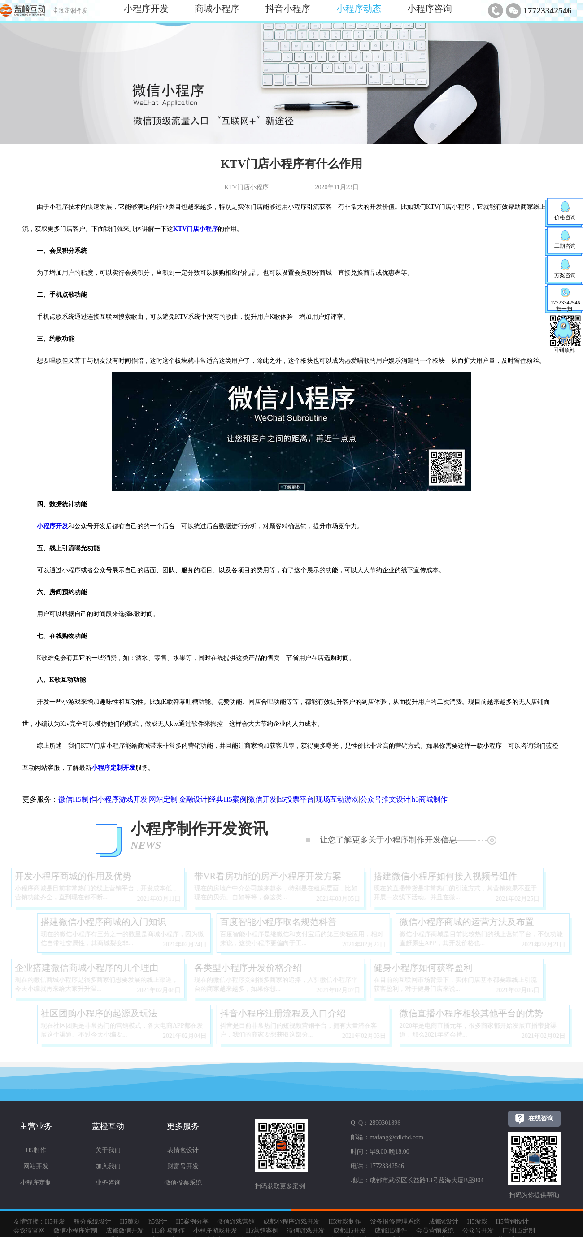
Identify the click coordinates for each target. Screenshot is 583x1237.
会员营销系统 (435, 1230)
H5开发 (55, 1221)
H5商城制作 (168, 1230)
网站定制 (163, 799)
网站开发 (35, 1166)
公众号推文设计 (385, 799)
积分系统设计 (92, 1221)
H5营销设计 (512, 1221)
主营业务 (36, 1126)
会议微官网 (29, 1230)
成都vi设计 (444, 1221)
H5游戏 (477, 1221)
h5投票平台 (296, 799)
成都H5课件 (390, 1230)
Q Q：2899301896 (375, 1123)
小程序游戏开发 (122, 799)
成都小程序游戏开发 (291, 1221)
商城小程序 (217, 8)
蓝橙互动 (108, 1126)
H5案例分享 (192, 1221)
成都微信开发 (125, 1230)
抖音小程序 (287, 8)
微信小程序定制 (75, 1230)
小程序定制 (36, 1182)
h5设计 (157, 1221)
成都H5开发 (349, 1230)
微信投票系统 (183, 1182)
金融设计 (193, 799)
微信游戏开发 (306, 1230)
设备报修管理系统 (395, 1221)
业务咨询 (108, 1182)
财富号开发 (183, 1166)
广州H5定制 (518, 1230)
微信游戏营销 (236, 1221)
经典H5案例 (228, 799)
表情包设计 (183, 1150)
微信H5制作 (77, 799)
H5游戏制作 (344, 1221)
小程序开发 (146, 8)
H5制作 (36, 1150)
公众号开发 (478, 1230)
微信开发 (262, 799)
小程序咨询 (429, 8)
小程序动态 (358, 8)
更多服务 (183, 1126)
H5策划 (130, 1221)
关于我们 (108, 1150)
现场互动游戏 (337, 799)
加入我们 (108, 1166)
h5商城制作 (430, 799)
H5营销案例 (262, 1230)
